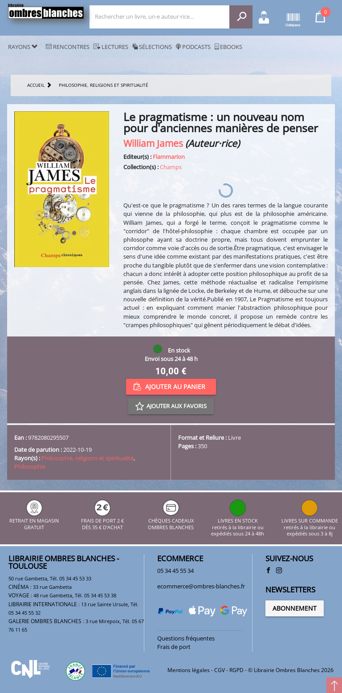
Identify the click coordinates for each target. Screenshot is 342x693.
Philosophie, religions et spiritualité (87, 458)
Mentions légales (188, 670)
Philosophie (29, 466)
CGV (219, 670)
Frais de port (174, 647)
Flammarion (169, 157)
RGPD (236, 670)
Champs (171, 167)
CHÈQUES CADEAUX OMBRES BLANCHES (171, 521)
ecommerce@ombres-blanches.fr (201, 586)
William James (153, 143)
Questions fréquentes (186, 638)
